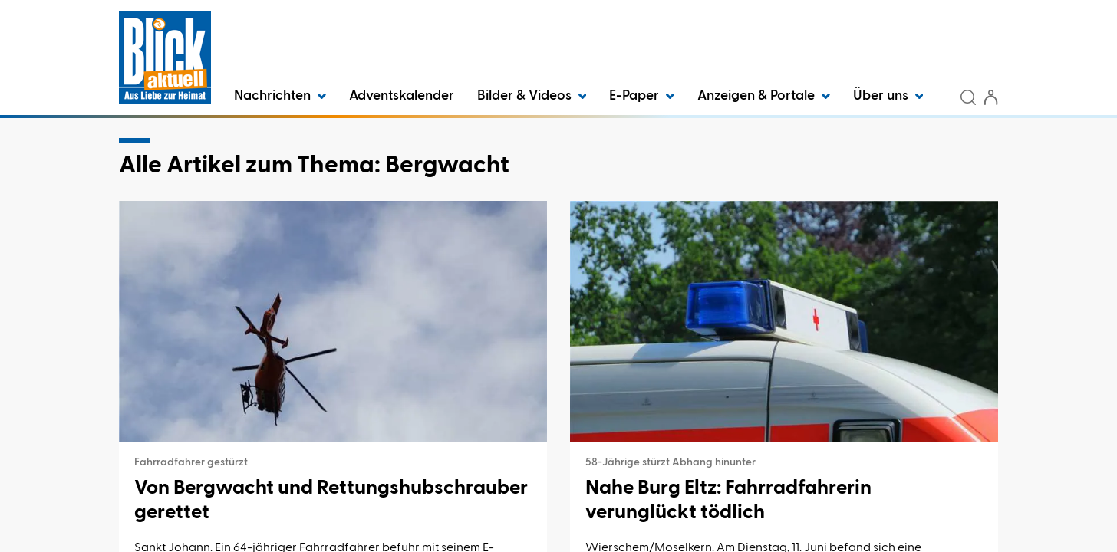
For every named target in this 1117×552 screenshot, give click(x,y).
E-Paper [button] (641, 96)
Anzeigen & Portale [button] (763, 96)
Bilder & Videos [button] (532, 96)
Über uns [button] (888, 96)
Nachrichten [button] (280, 96)
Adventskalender (401, 96)
